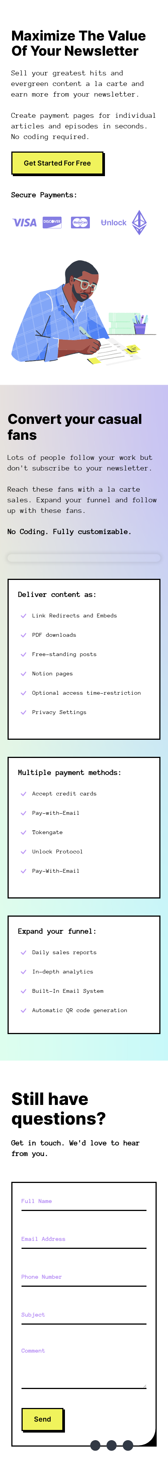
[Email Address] (84, 1239)
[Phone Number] (84, 1277)
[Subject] (84, 1315)
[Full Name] (84, 1201)
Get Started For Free (57, 163)
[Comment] (84, 1366)
